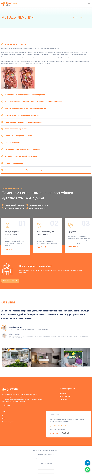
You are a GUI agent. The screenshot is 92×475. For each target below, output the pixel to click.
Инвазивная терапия (8, 422)
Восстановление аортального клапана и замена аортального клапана (33, 101)
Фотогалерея (55, 450)
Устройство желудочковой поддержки (21, 156)
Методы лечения (65, 396)
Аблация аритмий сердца (15, 44)
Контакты (36, 450)
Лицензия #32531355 (46, 463)
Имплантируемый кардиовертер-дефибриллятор (25, 108)
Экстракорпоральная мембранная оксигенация (24, 170)
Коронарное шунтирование (16, 129)
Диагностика (63, 399)
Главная (75, 18)
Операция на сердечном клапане (18, 136)
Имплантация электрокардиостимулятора (22, 115)
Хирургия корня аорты (14, 163)
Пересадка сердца (12, 142)
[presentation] (46, 471)
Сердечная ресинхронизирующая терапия (22, 149)
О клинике (45, 450)
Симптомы (63, 393)
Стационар (5, 419)
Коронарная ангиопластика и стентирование (23, 122)
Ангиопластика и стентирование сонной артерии (25, 95)
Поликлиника (6, 416)
